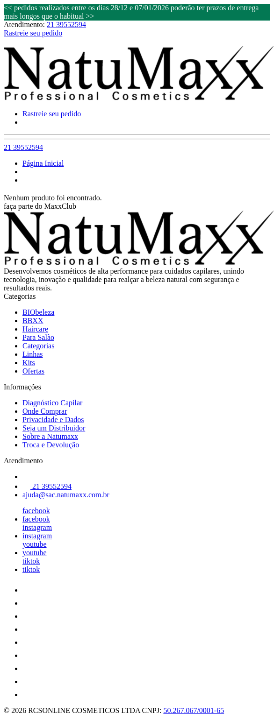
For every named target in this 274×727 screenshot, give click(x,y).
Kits (28, 363)
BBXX (32, 321)
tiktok (31, 561)
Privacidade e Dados (53, 419)
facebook (36, 511)
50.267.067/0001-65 (193, 710)
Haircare (35, 329)
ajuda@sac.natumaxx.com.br (65, 495)
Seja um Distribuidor (53, 428)
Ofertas (33, 371)
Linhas (32, 354)
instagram (37, 527)
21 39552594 (66, 24)
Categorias (38, 346)
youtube (34, 544)
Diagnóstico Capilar (52, 403)
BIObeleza (38, 312)
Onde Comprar (44, 411)
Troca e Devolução (50, 445)
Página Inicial (43, 163)
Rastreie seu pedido (33, 33)
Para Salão (38, 337)
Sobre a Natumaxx (50, 436)
